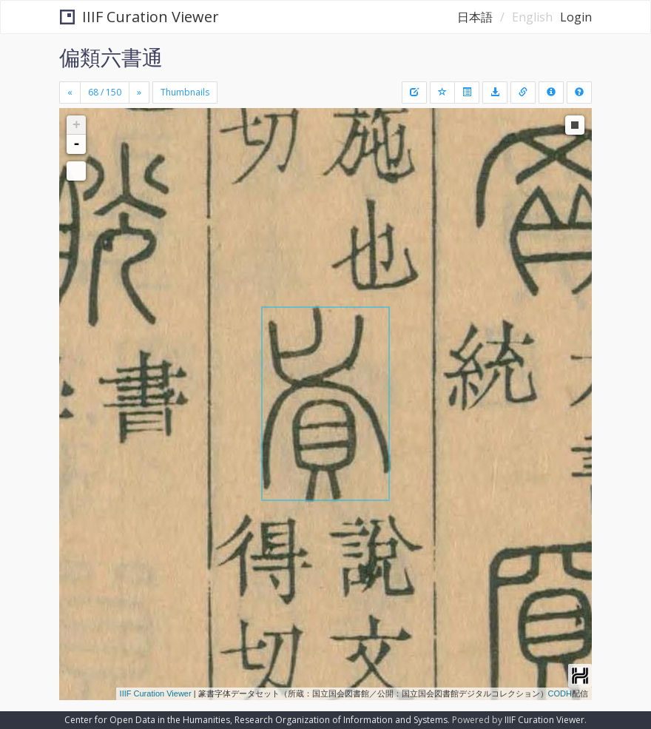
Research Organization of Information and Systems (341, 719)
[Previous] (70, 92)
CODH (560, 693)
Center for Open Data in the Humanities (147, 719)
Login (576, 17)
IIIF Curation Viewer (139, 17)
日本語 (475, 17)
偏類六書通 (111, 57)
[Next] (139, 92)
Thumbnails (185, 92)
